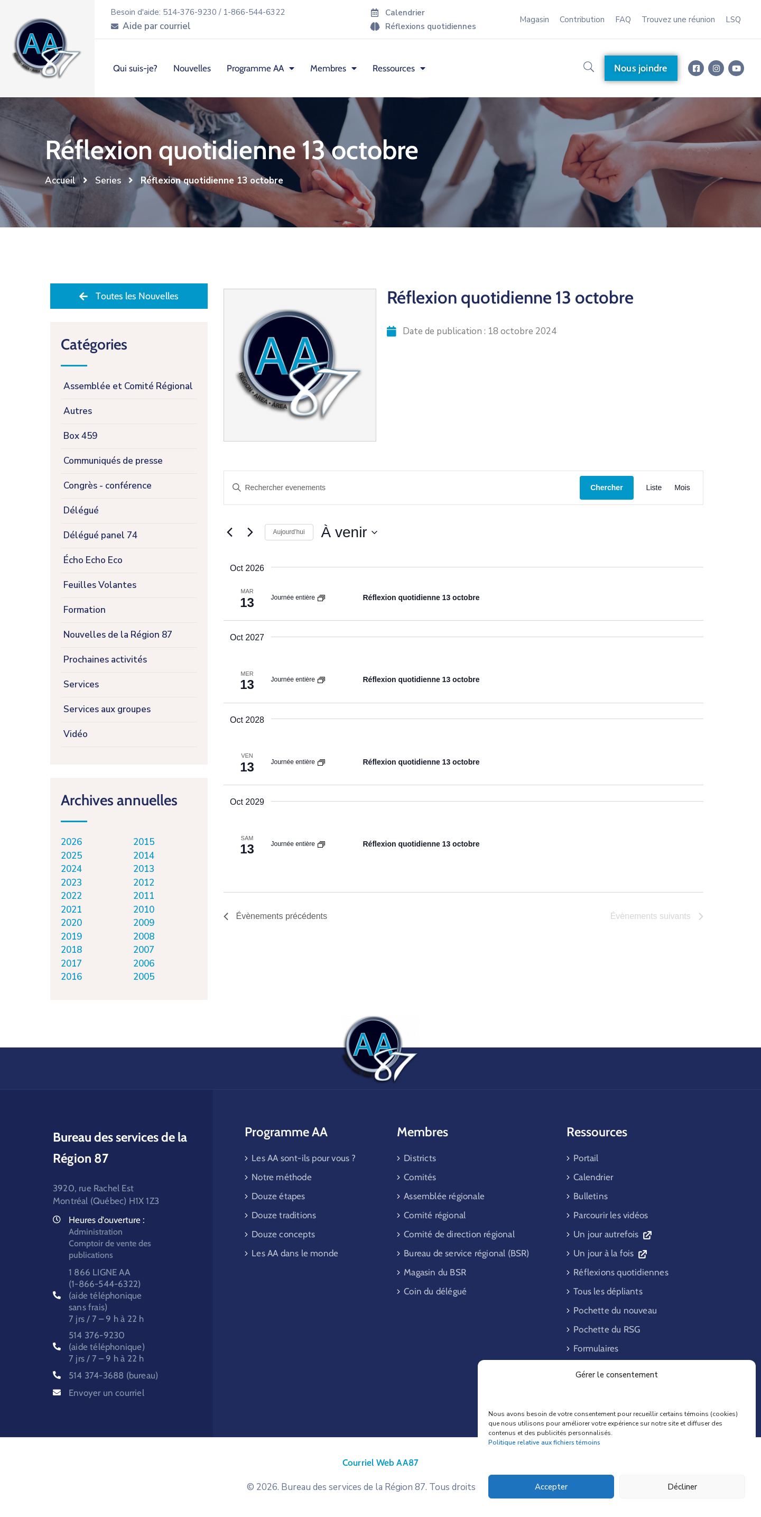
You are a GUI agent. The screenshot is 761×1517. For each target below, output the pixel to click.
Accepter (551, 1487)
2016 (71, 977)
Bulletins (590, 1196)
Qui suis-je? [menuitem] (135, 68)
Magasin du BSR (435, 1272)
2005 (143, 977)
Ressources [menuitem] (399, 68)
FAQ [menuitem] (623, 19)
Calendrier (593, 1177)
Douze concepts (283, 1234)
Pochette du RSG (606, 1329)
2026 (71, 842)
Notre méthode (282, 1177)
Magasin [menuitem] (534, 19)
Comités (420, 1177)
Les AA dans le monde (295, 1253)
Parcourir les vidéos (610, 1215)
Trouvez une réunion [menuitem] (678, 19)
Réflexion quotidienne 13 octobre (421, 597)
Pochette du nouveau (615, 1310)
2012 (143, 883)
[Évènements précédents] (230, 532)
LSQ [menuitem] (733, 19)
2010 (143, 910)
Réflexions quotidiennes (621, 1272)
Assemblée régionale (444, 1196)
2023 (71, 883)
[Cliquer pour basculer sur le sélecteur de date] (349, 532)
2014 (143, 856)
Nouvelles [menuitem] (192, 68)
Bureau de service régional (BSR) (466, 1253)
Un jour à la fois (609, 1253)
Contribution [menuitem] (582, 19)
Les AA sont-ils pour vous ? (304, 1158)
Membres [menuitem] (333, 68)
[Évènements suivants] (250, 532)
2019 (71, 937)
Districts (420, 1158)
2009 (143, 923)
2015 (143, 842)
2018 (71, 950)
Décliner (682, 1487)
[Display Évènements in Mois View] (682, 487)
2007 (143, 950)
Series (108, 180)
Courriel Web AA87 (380, 1462)
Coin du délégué (435, 1291)
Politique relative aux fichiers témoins (544, 1442)
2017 (71, 964)
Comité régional (435, 1215)
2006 (143, 964)
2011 (143, 896)
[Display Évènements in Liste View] (654, 487)
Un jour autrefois (612, 1234)
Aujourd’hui (289, 532)
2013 (143, 869)
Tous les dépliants (608, 1291)
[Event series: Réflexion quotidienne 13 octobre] (321, 597)
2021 (71, 910)
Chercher (606, 487)
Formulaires (595, 1348)
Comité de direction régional (459, 1234)
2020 (71, 923)
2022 (71, 896)
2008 (143, 937)
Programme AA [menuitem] (260, 68)
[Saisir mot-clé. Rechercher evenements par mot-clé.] (402, 487)
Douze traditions (284, 1215)
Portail (585, 1158)
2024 (71, 869)
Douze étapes (278, 1196)
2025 (71, 856)
